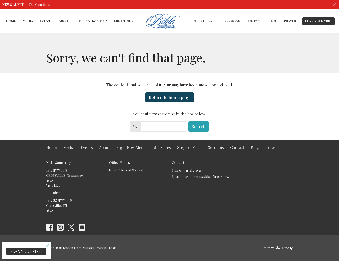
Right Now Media (92, 21)
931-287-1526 (193, 170)
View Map (53, 185)
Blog (273, 21)
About (64, 21)
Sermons (232, 21)
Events (46, 21)
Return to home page (169, 97)
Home (11, 21)
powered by (278, 248)
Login (113, 248)
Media (27, 21)
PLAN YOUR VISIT (318, 21)
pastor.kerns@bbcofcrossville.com (207, 176)
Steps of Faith (205, 21)
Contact (254, 21)
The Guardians (39, 4)
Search (199, 126)
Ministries (123, 21)
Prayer (290, 21)
